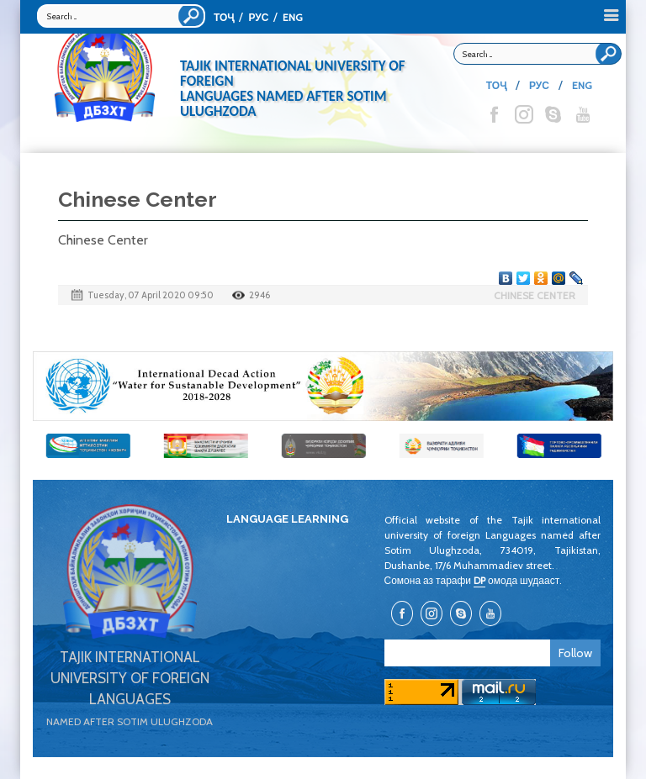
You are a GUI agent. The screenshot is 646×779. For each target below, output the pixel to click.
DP (479, 580)
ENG (293, 17)
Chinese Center (534, 295)
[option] (323, 386)
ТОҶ (224, 17)
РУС (258, 17)
